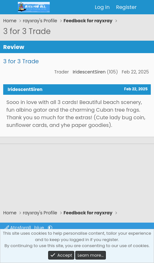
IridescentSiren (89, 72)
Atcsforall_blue (24, 228)
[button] (50, 228)
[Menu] (8, 7)
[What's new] (146, 7)
